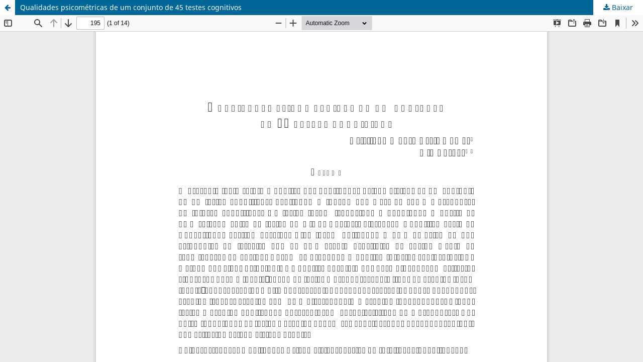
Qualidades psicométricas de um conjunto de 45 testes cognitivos (131, 7)
